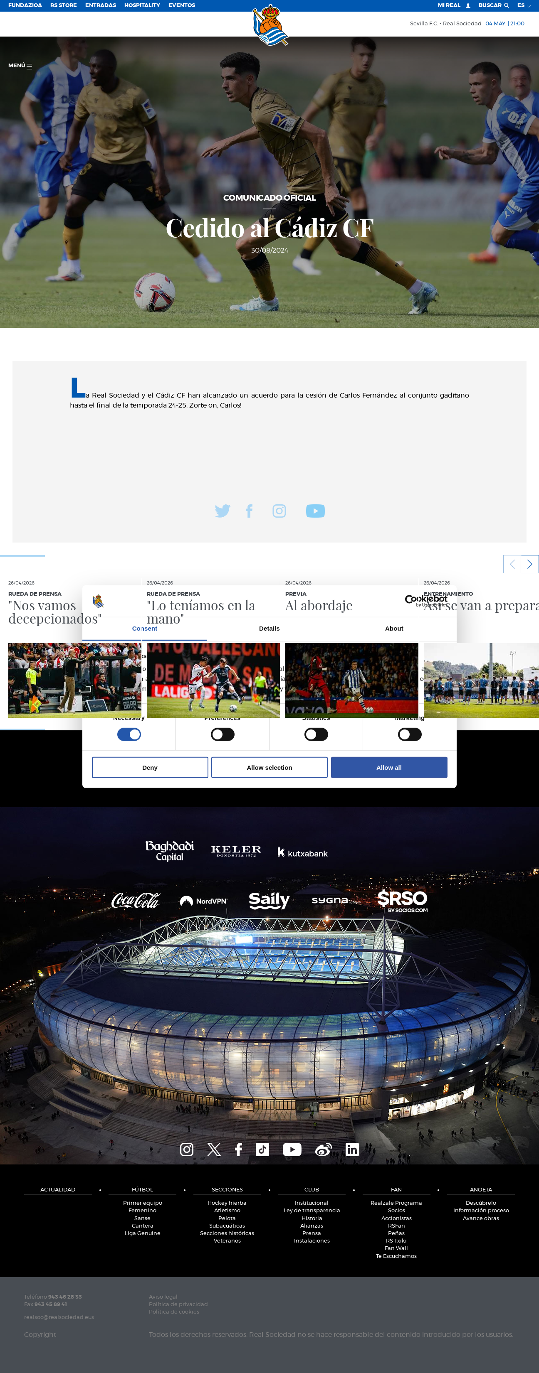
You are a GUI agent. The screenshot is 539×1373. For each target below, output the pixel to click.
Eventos (181, 5)
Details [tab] (269, 628)
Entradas (100, 5)
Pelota (227, 1218)
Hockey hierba (227, 1203)
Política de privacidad (178, 1304)
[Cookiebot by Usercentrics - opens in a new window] (411, 601)
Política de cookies (174, 1312)
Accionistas (396, 1218)
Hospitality (142, 5)
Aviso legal (163, 1297)
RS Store (63, 5)
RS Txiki (396, 1241)
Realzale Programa (396, 1203)
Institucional (312, 1203)
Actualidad (57, 1190)
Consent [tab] (145, 628)
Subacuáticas (227, 1226)
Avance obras (481, 1218)
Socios (396, 1210)
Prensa (311, 1233)
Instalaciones (312, 1241)
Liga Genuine (143, 1233)
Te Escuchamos (396, 1256)
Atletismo (227, 1210)
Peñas (396, 1233)
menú (20, 66)
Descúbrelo (481, 1203)
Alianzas (311, 1226)
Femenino (142, 1210)
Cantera (142, 1226)
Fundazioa (25, 5)
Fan (396, 1190)
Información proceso (481, 1210)
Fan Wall (396, 1248)
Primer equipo (142, 1203)
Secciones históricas (227, 1233)
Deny (150, 767)
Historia (312, 1218)
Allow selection (269, 767)
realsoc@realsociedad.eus (59, 1317)
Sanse (142, 1218)
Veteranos (227, 1241)
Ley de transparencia (312, 1210)
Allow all (389, 767)
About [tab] (394, 628)
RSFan (396, 1226)
